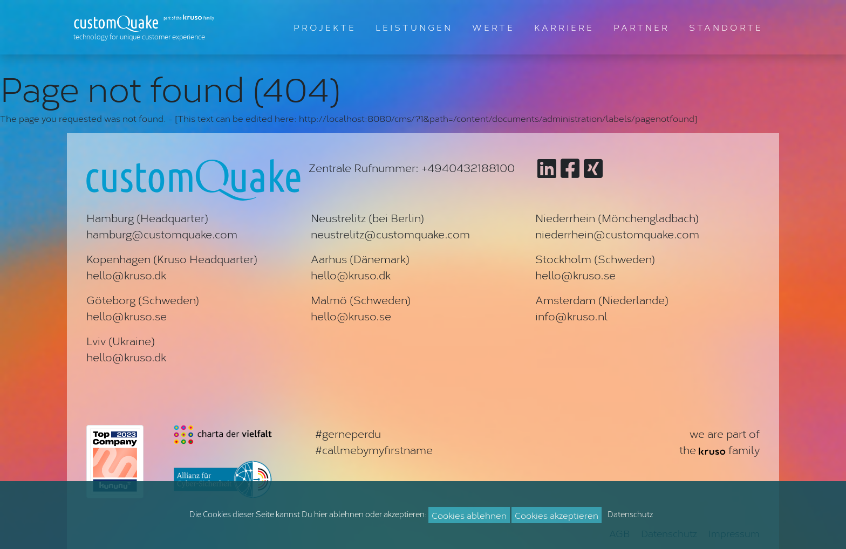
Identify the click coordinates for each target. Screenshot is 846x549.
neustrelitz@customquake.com (390, 233)
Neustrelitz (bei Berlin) (367, 217)
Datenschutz (630, 514)
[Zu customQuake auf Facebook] (570, 167)
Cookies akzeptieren (556, 514)
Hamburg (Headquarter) (147, 217)
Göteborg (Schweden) (142, 299)
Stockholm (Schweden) (595, 258)
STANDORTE (726, 26)
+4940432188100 (468, 167)
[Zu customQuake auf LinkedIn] (546, 167)
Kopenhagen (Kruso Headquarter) (171, 258)
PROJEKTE (325, 26)
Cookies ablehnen (469, 514)
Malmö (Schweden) (361, 299)
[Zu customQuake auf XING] (593, 167)
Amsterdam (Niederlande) (601, 299)
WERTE (493, 26)
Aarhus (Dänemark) (360, 258)
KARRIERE (564, 26)
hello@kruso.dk (126, 274)
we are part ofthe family (719, 441)
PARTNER (641, 26)
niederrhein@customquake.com (617, 233)
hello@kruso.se (575, 274)
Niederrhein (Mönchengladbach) (617, 217)
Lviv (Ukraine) (120, 340)
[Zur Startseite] (146, 27)
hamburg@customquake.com (161, 233)
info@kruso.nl (571, 315)
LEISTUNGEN (414, 26)
